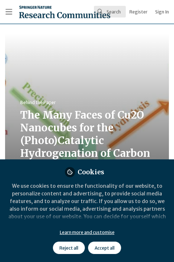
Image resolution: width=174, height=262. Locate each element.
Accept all (105, 248)
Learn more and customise (87, 232)
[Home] (43, 12)
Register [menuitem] (138, 12)
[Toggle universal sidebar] (9, 12)
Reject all (68, 248)
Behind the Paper (38, 102)
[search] (110, 11)
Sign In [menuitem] (162, 12)
